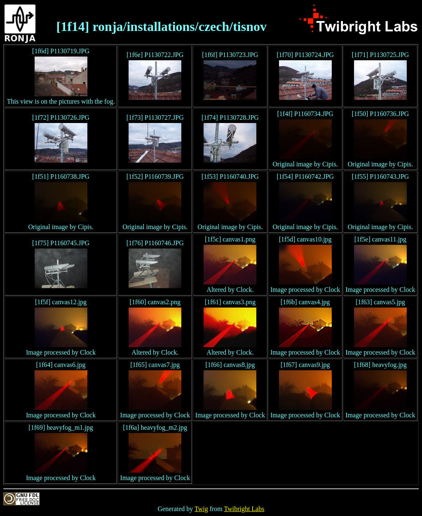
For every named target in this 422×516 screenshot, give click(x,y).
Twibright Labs (244, 508)
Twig (201, 508)
